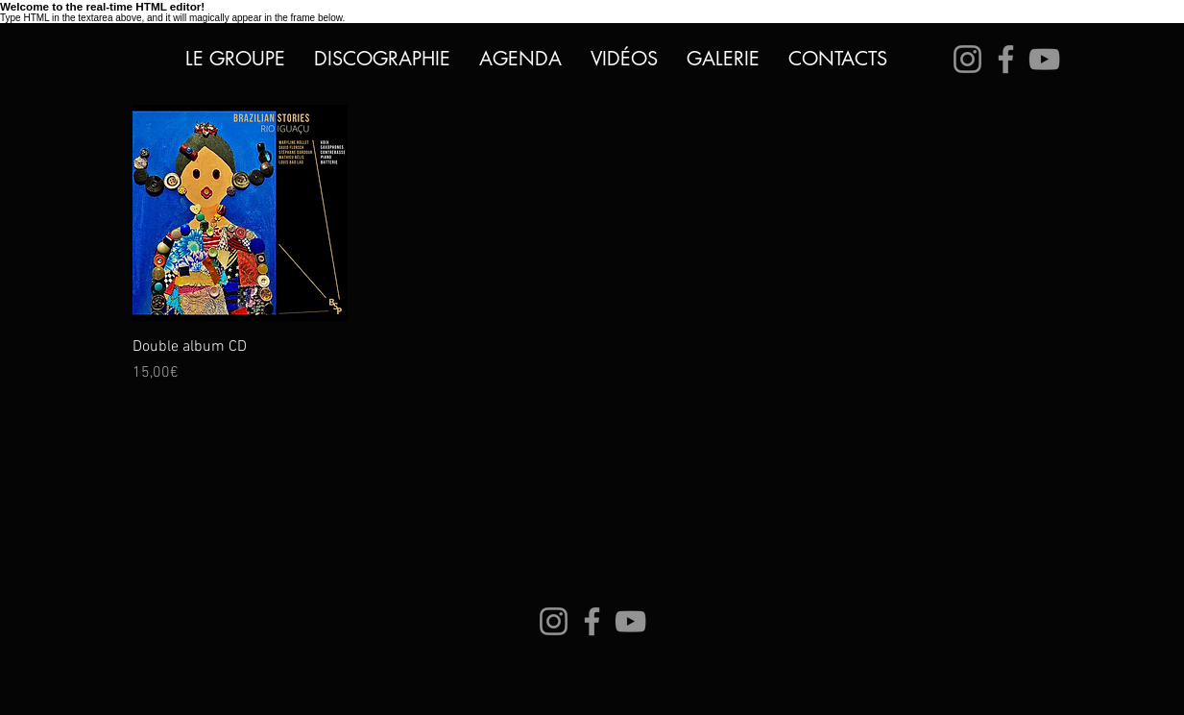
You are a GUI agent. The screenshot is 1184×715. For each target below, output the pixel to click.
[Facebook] (1006, 59)
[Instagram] (967, 59)
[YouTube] (1044, 59)
